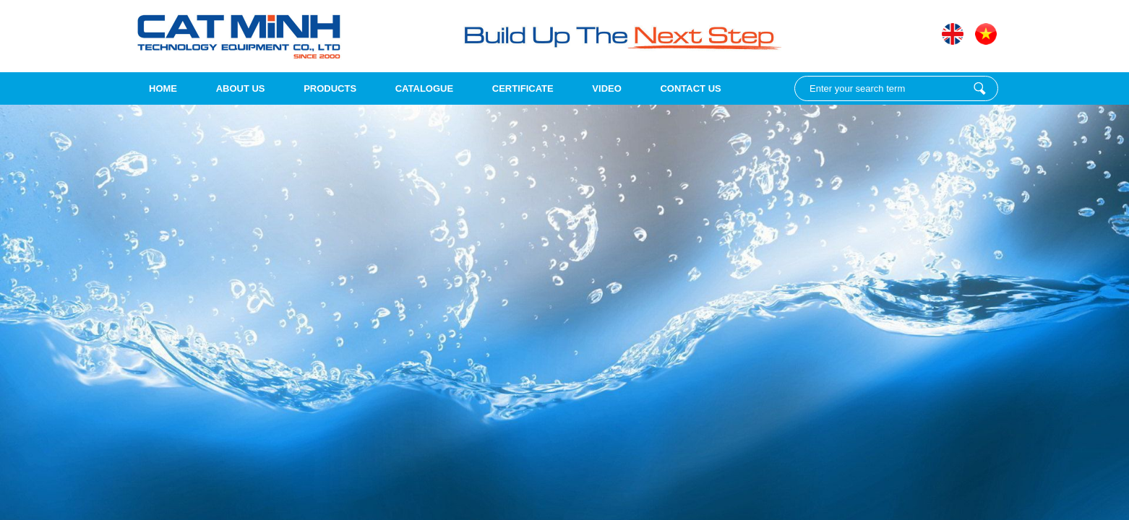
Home (163, 88)
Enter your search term (979, 88)
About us (240, 88)
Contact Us (690, 88)
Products (330, 88)
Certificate (523, 88)
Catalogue (424, 88)
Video (606, 88)
